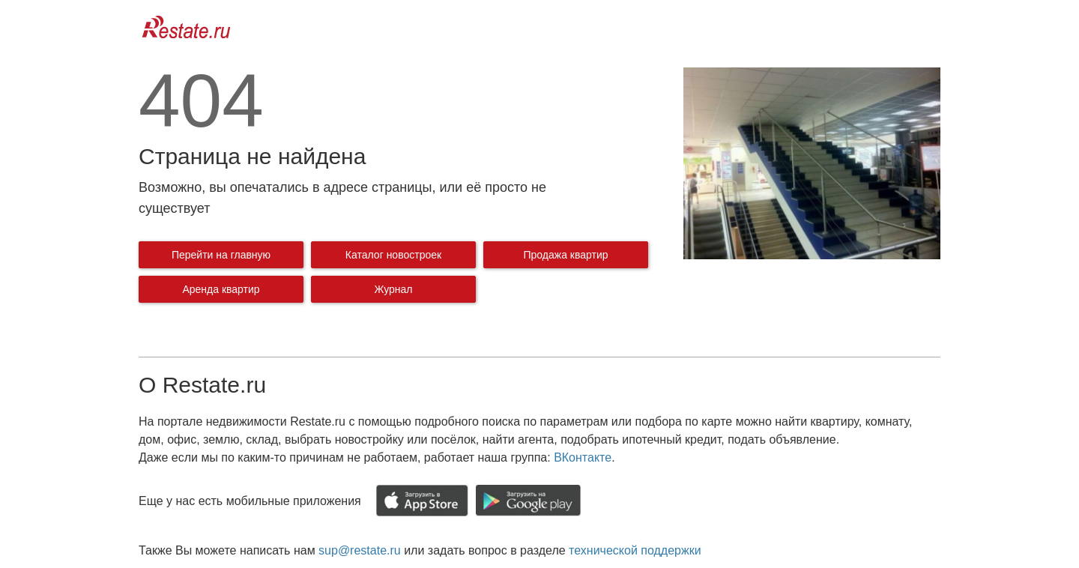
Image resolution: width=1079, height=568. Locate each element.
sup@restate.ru (359, 550)
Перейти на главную (221, 255)
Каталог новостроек (393, 255)
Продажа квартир (565, 255)
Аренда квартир (220, 289)
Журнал (393, 289)
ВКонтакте (582, 457)
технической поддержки (635, 550)
